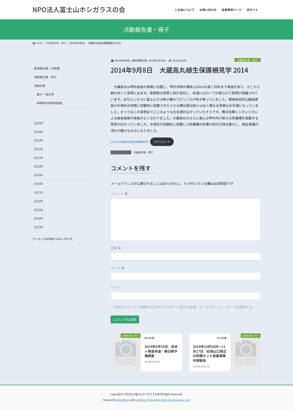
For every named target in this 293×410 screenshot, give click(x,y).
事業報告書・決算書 (47, 68)
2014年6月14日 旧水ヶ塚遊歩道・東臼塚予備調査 (161, 351)
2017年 (38, 192)
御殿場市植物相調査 (50, 103)
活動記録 (39, 86)
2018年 (38, 184)
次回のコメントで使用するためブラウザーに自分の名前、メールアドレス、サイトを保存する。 (184, 306)
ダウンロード (162, 142)
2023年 (38, 140)
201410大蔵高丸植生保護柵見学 (129, 142)
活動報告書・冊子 (247, 60)
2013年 (38, 227)
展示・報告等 (45, 94)
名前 (116, 247)
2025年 (38, 123)
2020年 (38, 166)
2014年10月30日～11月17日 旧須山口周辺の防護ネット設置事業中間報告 (209, 353)
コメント (119, 193)
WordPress (123, 400)
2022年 (38, 149)
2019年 (38, 175)
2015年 (38, 210)
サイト (115, 287)
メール (118, 267)
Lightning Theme (145, 400)
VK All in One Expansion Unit (174, 400)
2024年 (38, 132)
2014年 (38, 218)
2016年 (38, 201)
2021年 (38, 158)
